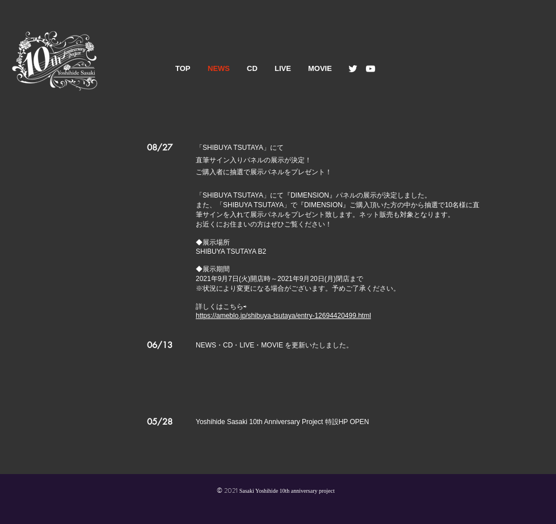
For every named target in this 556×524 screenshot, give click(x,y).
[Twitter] (353, 68)
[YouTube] (370, 68)
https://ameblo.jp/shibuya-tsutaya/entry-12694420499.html (283, 316)
